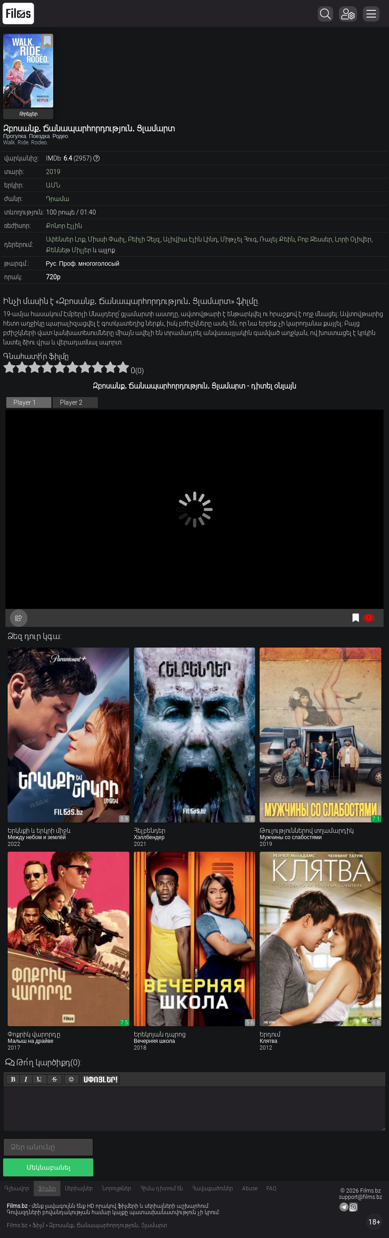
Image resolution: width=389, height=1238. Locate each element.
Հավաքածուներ (212, 1188)
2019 (53, 171)
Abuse (249, 1188)
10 (123, 367)
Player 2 (71, 402)
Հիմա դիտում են (161, 1188)
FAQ (271, 1188)
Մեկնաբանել (48, 1167)
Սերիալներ (79, 1188)
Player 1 (25, 402)
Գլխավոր (17, 1188)
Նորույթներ (116, 1188)
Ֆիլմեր (47, 1188)
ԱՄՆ (53, 185)
